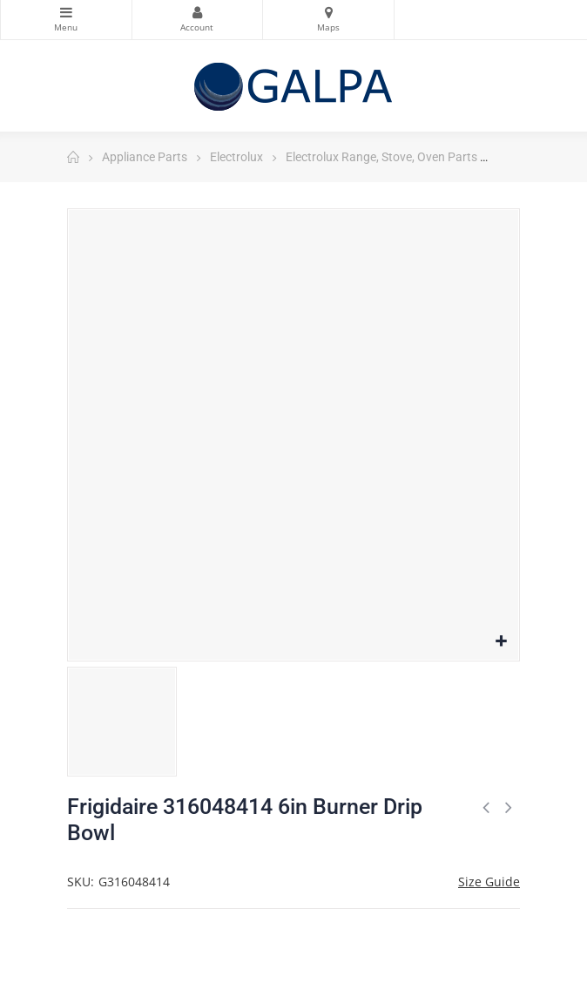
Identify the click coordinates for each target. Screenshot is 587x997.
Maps (328, 12)
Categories (66, 12)
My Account (197, 12)
